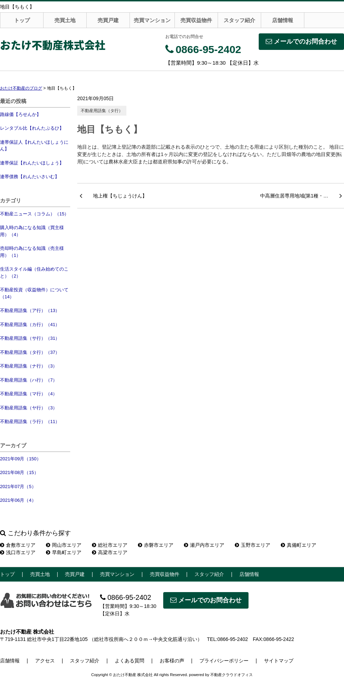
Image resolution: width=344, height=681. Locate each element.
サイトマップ (278, 660)
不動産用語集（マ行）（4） (28, 393)
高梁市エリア (109, 552)
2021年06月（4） (18, 500)
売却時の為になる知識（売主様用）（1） (32, 252)
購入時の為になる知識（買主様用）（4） (32, 231)
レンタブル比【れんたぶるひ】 (32, 128)
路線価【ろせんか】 (20, 114)
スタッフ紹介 (239, 20)
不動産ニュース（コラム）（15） (34, 213)
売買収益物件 (196, 20)
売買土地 (64, 20)
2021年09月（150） (20, 458)
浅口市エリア (17, 552)
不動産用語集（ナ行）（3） (28, 366)
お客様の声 (172, 660)
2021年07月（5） (18, 486)
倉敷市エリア (17, 545)
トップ (22, 20)
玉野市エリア (252, 545)
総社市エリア (109, 545)
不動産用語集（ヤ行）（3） (28, 407)
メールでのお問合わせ (301, 41)
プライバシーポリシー (224, 660)
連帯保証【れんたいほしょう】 (32, 163)
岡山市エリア (63, 545)
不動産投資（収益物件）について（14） (34, 293)
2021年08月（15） (19, 472)
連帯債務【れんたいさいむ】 (29, 176)
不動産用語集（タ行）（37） (30, 352)
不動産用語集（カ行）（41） (30, 324)
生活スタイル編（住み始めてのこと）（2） (34, 272)
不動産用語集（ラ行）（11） (30, 421)
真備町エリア (298, 545)
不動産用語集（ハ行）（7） (28, 380)
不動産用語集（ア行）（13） (30, 310)
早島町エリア (63, 552)
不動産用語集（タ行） (102, 110)
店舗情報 (282, 20)
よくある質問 (129, 660)
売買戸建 (108, 20)
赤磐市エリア (155, 545)
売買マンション (152, 20)
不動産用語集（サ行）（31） (30, 338)
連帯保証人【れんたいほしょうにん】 (34, 146)
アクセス (45, 660)
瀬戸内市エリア (204, 545)
